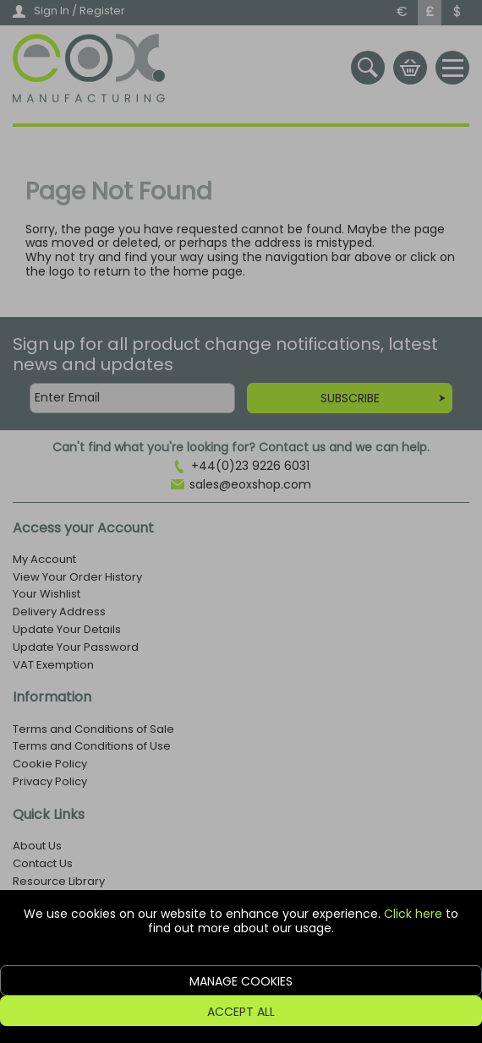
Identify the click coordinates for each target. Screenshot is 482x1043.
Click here (413, 913)
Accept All (241, 1011)
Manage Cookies (241, 981)
